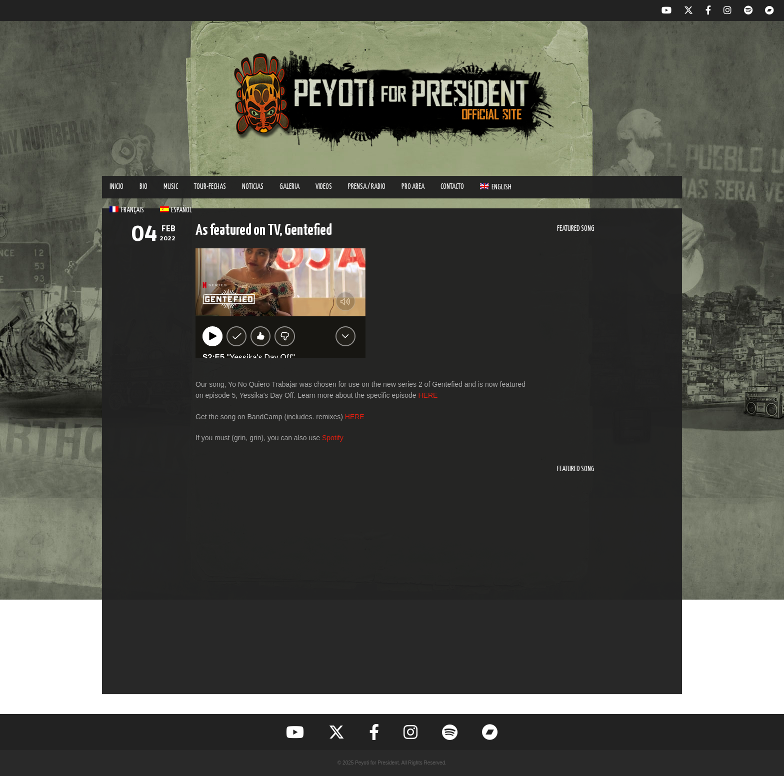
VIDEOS (324, 186)
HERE (428, 395)
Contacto (452, 186)
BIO (144, 186)
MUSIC (171, 186)
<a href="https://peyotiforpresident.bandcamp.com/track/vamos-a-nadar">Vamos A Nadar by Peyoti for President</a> (612, 583)
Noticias (253, 186)
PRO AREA (413, 186)
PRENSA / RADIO (367, 186)
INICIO (117, 186)
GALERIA (290, 186)
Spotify (333, 438)
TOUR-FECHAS (210, 186)
